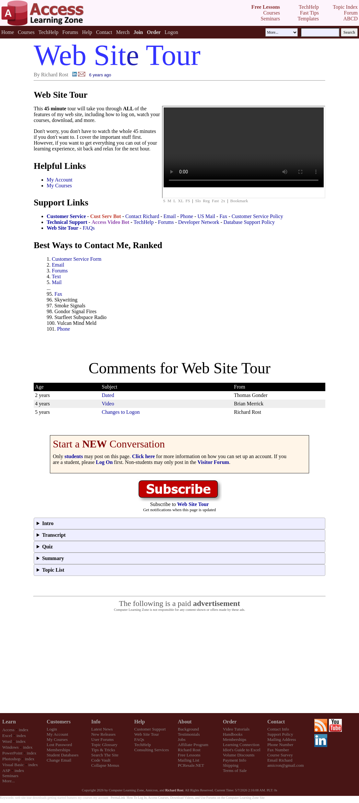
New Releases (103, 734)
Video (108, 403)
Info (95, 721)
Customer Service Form (76, 259)
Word (7, 741)
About (185, 721)
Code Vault (100, 760)
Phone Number (280, 744)
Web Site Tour (146, 734)
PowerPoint (12, 753)
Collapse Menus (105, 765)
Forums (70, 32)
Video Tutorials (236, 729)
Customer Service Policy (257, 216)
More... (8, 780)
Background (188, 729)
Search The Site (105, 755)
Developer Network (198, 222)
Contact (104, 32)
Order (230, 721)
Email (170, 216)
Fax (223, 216)
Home (7, 32)
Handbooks (233, 734)
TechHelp (48, 32)
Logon (171, 32)
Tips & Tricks (103, 749)
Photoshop (11, 758)
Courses (26, 32)
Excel (7, 735)
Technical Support (67, 222)
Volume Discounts (239, 755)
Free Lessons (189, 755)
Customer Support (150, 729)
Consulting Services (151, 749)
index (24, 729)
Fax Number (278, 749)
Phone (186, 216)
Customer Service (66, 216)
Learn (9, 721)
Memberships (58, 749)
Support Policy (280, 734)
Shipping (230, 765)
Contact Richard (142, 216)
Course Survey (280, 755)
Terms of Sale (235, 770)
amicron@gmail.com (285, 765)
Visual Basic (13, 764)
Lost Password (59, 744)
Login (52, 729)
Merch (123, 32)
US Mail (206, 216)
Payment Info (234, 760)
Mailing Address (281, 739)
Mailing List (188, 760)
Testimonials (189, 734)
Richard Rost (189, 749)
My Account (60, 179)
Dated (108, 395)
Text (56, 276)
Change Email (59, 760)
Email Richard (279, 760)
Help (87, 32)
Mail (57, 282)
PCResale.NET (191, 765)
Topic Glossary (104, 744)
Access (8, 729)
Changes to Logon (121, 412)
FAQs (89, 228)
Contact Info (278, 729)
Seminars (10, 775)
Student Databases (62, 755)
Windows (10, 747)
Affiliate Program (193, 744)
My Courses (59, 185)
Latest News (102, 729)
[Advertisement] (179, 662)
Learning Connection (241, 744)
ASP (6, 770)
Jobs (182, 739)
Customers (59, 721)
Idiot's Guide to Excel (242, 749)
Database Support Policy (249, 222)
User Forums (102, 739)
